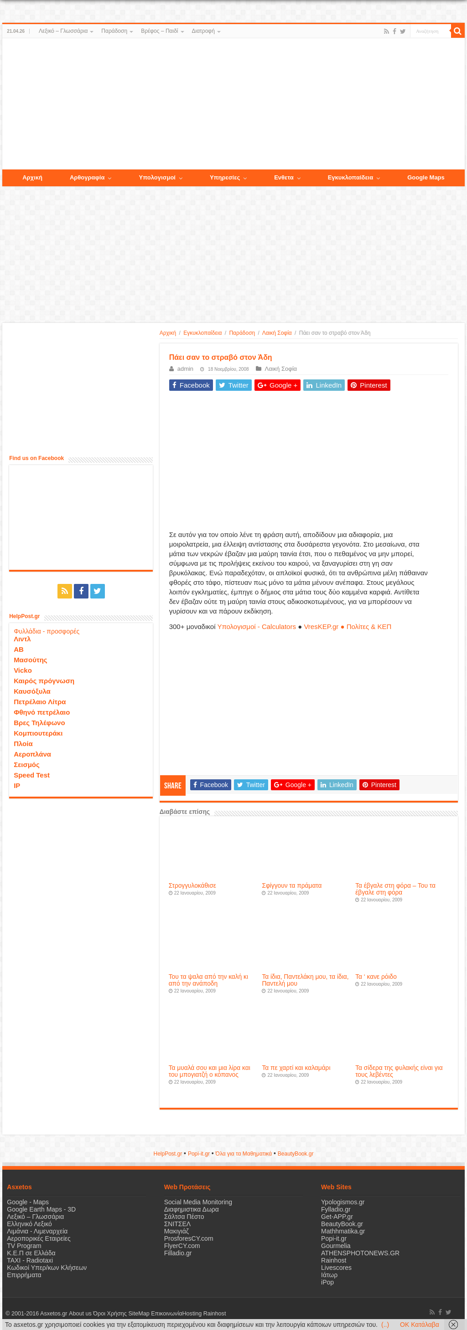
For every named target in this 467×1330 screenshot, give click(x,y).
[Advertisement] (233, 104)
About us (79, 1313)
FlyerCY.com (182, 1245)
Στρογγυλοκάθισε (192, 885)
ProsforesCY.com (188, 1238)
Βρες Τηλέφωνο (39, 722)
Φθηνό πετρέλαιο (42, 712)
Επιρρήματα (24, 1275)
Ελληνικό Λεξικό (29, 1224)
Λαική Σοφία (277, 333)
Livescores (336, 1267)
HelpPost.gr (167, 1154)
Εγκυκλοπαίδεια (202, 333)
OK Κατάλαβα (419, 1324)
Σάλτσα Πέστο (184, 1216)
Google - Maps (28, 1202)
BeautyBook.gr (342, 1224)
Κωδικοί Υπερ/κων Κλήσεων (47, 1267)
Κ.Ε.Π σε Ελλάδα (31, 1253)
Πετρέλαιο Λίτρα (40, 702)
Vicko (23, 670)
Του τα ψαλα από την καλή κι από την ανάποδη (208, 980)
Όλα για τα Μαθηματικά (244, 1154)
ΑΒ (19, 649)
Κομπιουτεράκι (38, 733)
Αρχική (168, 333)
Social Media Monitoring (198, 1202)
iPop (327, 1282)
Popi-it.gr (199, 1154)
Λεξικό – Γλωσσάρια (63, 31)
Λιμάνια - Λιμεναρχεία (37, 1231)
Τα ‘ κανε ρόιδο (376, 976)
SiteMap (138, 1313)
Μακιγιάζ (176, 1231)
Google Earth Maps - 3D (41, 1209)
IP (17, 785)
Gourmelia (336, 1245)
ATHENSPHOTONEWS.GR (360, 1253)
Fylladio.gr (336, 1209)
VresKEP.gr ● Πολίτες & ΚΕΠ (347, 626)
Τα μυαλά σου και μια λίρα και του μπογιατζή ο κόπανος (209, 1071)
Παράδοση (114, 31)
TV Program (24, 1245)
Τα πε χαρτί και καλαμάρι (296, 1067)
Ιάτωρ (329, 1275)
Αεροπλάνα (32, 754)
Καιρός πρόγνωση (44, 681)
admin (185, 368)
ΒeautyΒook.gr (296, 1154)
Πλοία (23, 743)
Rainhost (333, 1260)
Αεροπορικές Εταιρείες (39, 1238)
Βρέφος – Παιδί (159, 31)
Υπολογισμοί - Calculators (256, 626)
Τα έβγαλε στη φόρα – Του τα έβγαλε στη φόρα (395, 889)
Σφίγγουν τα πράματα (292, 885)
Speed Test (32, 775)
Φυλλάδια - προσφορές (46, 631)
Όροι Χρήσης (110, 1313)
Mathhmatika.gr (343, 1231)
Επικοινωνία (166, 1313)
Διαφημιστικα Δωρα (191, 1209)
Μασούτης (30, 660)
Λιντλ (22, 639)
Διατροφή (203, 31)
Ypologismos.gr (342, 1202)
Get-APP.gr (337, 1216)
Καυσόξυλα (32, 691)
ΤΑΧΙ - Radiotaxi (30, 1260)
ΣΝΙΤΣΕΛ (177, 1224)
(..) (385, 1324)
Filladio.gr (178, 1253)
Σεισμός (27, 764)
